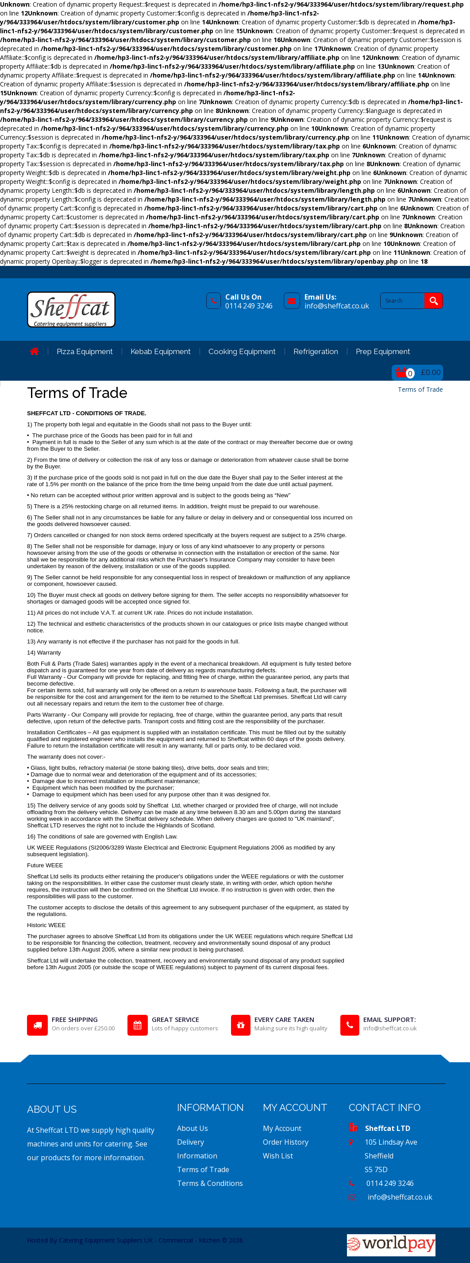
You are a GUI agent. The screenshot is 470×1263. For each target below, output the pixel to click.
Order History (285, 1142)
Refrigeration (315, 351)
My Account (282, 1128)
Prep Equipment (383, 351)
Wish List (278, 1156)
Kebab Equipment (161, 351)
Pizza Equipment (85, 351)
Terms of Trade (420, 389)
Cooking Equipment (242, 351)
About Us (192, 1128)
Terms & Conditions (210, 1183)
